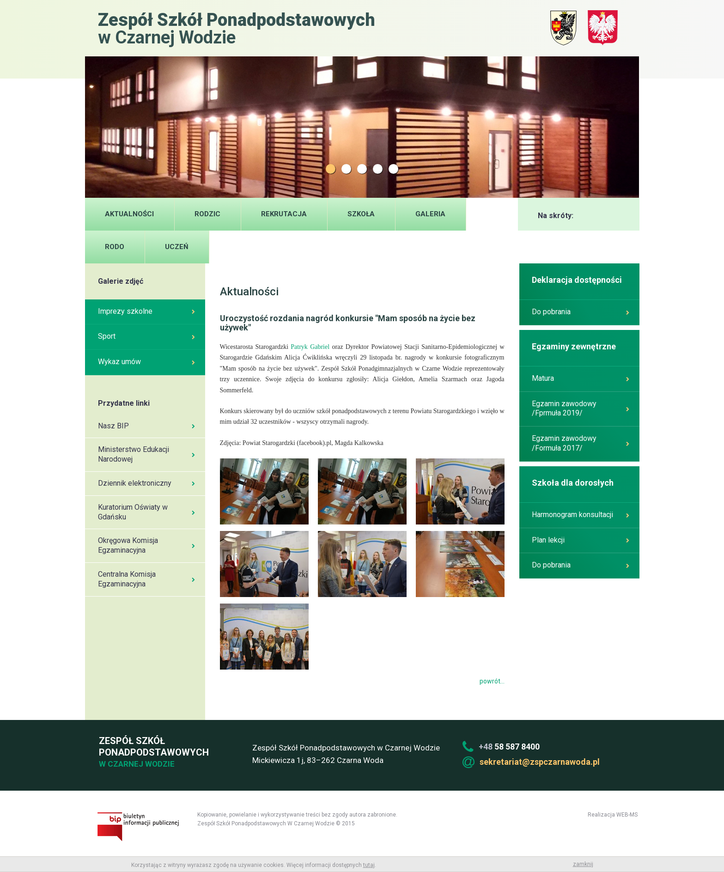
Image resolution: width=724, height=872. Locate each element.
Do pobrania (580, 311)
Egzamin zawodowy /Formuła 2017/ (580, 443)
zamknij (583, 864)
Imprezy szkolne (146, 311)
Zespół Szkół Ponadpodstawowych (152, 752)
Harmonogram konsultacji (580, 514)
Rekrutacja (284, 214)
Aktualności (129, 214)
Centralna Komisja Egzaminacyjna (146, 579)
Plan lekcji (580, 540)
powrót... (492, 681)
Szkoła (361, 214)
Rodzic (207, 214)
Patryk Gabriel (310, 346)
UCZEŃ (177, 247)
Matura (580, 378)
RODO (114, 247)
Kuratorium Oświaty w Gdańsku (146, 512)
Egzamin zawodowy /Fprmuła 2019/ (580, 408)
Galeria (430, 214)
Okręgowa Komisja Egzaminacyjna (146, 545)
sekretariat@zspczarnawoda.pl (540, 762)
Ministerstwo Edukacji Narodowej (146, 454)
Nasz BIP (146, 425)
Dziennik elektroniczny (146, 483)
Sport (146, 336)
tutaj (369, 865)
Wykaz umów (146, 361)
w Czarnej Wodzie (236, 28)
